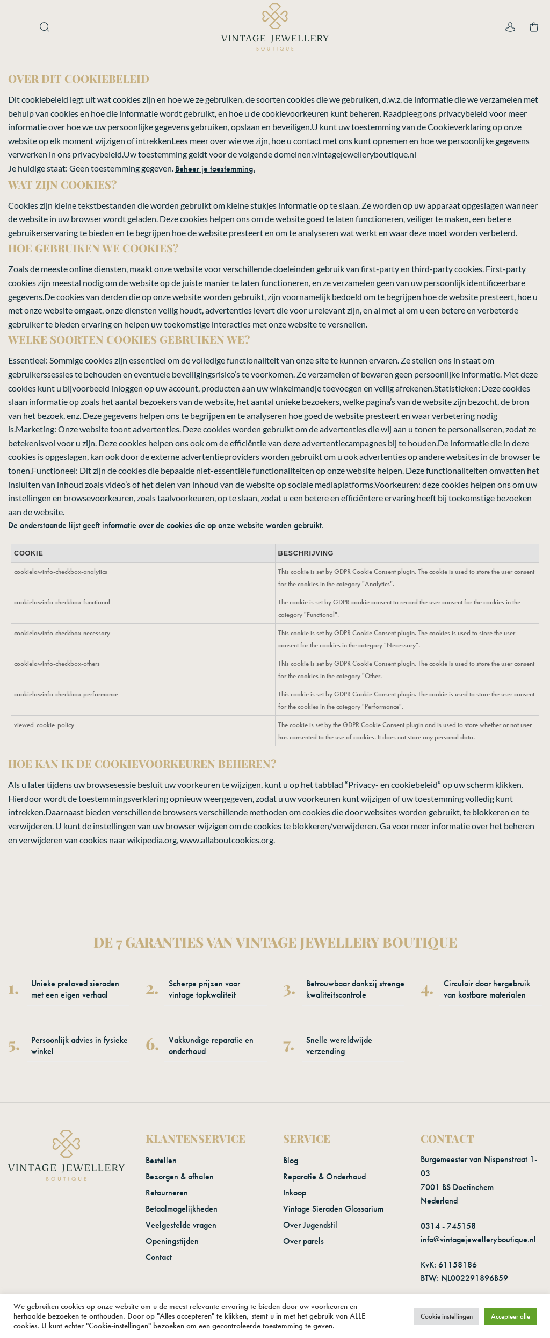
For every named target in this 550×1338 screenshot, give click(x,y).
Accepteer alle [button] (510, 1316)
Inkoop (294, 1192)
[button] (18, 27)
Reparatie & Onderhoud (324, 1176)
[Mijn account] (510, 27)
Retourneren (167, 1192)
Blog (290, 1160)
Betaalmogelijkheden (182, 1208)
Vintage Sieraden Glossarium (333, 1208)
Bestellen (161, 1160)
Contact (159, 1257)
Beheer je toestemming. (215, 168)
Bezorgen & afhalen (180, 1176)
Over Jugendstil (310, 1224)
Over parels (303, 1241)
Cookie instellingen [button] (447, 1316)
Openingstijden (172, 1241)
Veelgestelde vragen (181, 1224)
